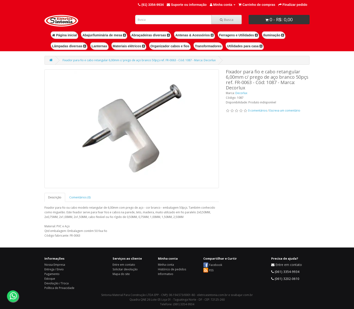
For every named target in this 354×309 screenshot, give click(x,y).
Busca (226, 19)
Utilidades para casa (244, 46)
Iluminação (273, 35)
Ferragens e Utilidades (238, 35)
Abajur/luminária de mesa (104, 35)
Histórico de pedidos (172, 269)
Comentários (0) (79, 197)
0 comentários (257, 110)
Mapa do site (121, 274)
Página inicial (64, 35)
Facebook (215, 265)
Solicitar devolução (125, 269)
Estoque (49, 279)
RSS (211, 270)
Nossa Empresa (54, 265)
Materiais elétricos (129, 46)
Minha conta (166, 265)
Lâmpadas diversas (69, 46)
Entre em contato (124, 265)
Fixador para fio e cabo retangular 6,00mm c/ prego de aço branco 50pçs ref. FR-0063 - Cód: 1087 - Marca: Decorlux (139, 60)
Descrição (54, 197)
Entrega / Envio (54, 269)
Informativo (165, 274)
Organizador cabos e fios (169, 46)
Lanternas (99, 46)
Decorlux (241, 93)
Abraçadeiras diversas (150, 35)
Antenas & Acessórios (194, 35)
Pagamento (52, 274)
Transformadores (208, 46)
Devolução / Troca (56, 283)
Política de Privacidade (59, 288)
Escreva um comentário (284, 110)
